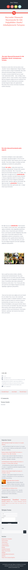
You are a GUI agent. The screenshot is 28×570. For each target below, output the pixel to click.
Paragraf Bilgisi (5, 503)
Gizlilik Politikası (5, 545)
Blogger (24, 564)
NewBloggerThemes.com (14, 567)
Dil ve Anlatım (14, 501)
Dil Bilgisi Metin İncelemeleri (8, 554)
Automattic (12, 566)
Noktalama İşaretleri (22, 501)
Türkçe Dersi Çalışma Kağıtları (8, 557)
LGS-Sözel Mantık (11, 503)
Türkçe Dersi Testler (6, 550)
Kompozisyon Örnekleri (15, 384)
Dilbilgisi (3, 552)
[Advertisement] (14, 41)
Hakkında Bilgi (7, 378)
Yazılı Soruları (5, 540)
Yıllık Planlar (4, 542)
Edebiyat (8, 501)
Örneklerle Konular (6, 549)
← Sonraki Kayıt (4, 391)
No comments (7, 386)
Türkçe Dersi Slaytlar (18, 503)
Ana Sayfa (14, 391)
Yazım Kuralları (5, 544)
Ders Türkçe (14, 3)
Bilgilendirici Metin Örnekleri (13, 480)
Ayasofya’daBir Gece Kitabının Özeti (9, 488)
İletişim (3, 547)
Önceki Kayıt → (24, 391)
